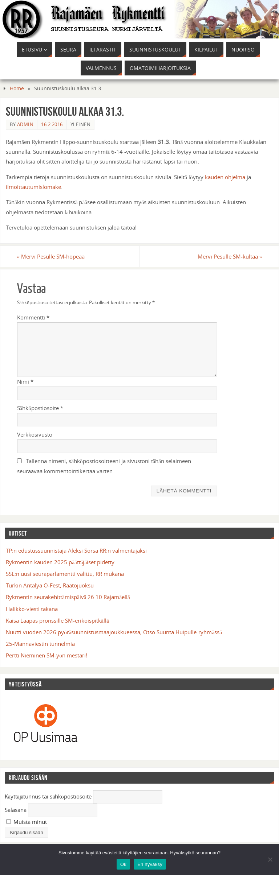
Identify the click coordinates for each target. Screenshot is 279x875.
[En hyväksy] (270, 859)
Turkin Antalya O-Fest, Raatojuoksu (50, 585)
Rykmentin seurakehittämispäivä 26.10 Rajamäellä (68, 596)
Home (17, 88)
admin (25, 124)
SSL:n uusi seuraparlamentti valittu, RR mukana (65, 573)
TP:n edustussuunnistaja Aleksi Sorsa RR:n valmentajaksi (76, 550)
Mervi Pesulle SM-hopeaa (51, 256)
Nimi (25, 381)
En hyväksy (149, 864)
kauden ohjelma (225, 177)
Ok (123, 864)
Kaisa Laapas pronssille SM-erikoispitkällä (57, 620)
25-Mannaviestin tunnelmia (40, 643)
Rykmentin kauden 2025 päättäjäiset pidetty (60, 562)
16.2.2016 (52, 124)
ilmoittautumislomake (33, 186)
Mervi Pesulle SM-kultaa (230, 256)
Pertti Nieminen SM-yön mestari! (46, 655)
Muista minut (26, 821)
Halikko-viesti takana (32, 608)
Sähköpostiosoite (40, 408)
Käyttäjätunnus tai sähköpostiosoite (48, 796)
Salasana (16, 809)
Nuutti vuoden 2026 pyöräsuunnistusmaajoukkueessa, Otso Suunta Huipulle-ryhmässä (114, 632)
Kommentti (33, 317)
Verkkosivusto (34, 434)
